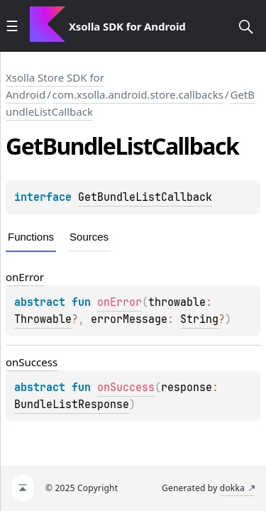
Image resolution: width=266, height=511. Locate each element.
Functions (31, 237)
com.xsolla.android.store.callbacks (137, 94)
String (199, 319)
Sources (89, 237)
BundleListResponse (71, 404)
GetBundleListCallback (145, 197)
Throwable (43, 319)
